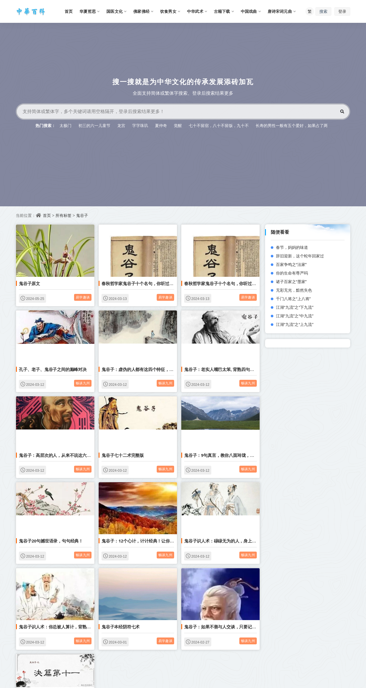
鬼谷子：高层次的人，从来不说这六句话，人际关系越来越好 (76, 455)
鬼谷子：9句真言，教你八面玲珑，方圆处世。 (227, 455)
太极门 (65, 125)
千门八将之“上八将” (293, 298)
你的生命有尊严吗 (292, 273)
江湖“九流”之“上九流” (295, 324)
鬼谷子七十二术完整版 (123, 455)
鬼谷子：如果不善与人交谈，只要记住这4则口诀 (229, 627)
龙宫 (121, 125)
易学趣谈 (83, 297)
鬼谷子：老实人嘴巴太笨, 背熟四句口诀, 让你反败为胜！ (237, 369)
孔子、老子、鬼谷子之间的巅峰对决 (53, 369)
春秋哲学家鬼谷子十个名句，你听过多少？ (142, 283)
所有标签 (63, 215)
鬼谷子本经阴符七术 (121, 627)
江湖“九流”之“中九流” (295, 315)
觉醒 (178, 125)
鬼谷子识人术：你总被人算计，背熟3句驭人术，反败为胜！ (75, 627)
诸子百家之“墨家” (291, 281)
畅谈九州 (83, 383)
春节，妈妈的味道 (292, 247)
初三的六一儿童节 (94, 125)
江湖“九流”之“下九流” (295, 307)
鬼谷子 (82, 215)
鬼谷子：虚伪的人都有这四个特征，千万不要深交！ (150, 369)
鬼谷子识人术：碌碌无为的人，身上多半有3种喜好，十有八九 (242, 541)
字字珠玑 (140, 125)
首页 (47, 215)
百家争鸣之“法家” (291, 264)
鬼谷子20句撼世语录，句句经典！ (51, 541)
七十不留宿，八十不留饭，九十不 (219, 125)
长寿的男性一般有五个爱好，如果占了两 (292, 125)
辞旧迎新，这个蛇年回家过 (300, 256)
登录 (342, 11)
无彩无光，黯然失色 (294, 290)
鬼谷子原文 (29, 283)
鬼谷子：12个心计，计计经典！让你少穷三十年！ (148, 541)
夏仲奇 (161, 125)
